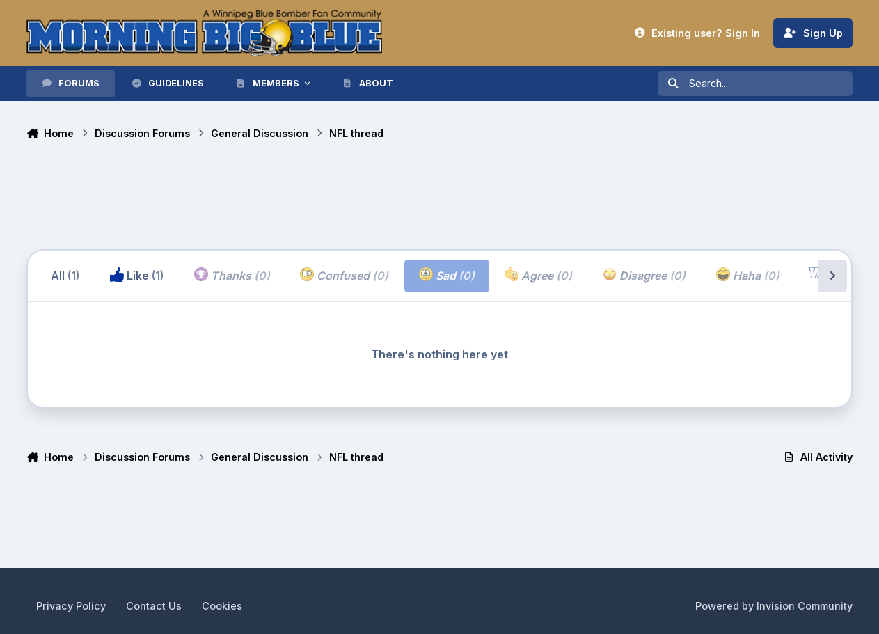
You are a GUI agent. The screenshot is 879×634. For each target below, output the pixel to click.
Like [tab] (137, 275)
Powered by (774, 606)
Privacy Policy (71, 606)
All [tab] (65, 276)
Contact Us (154, 606)
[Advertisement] (279, 197)
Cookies (222, 606)
